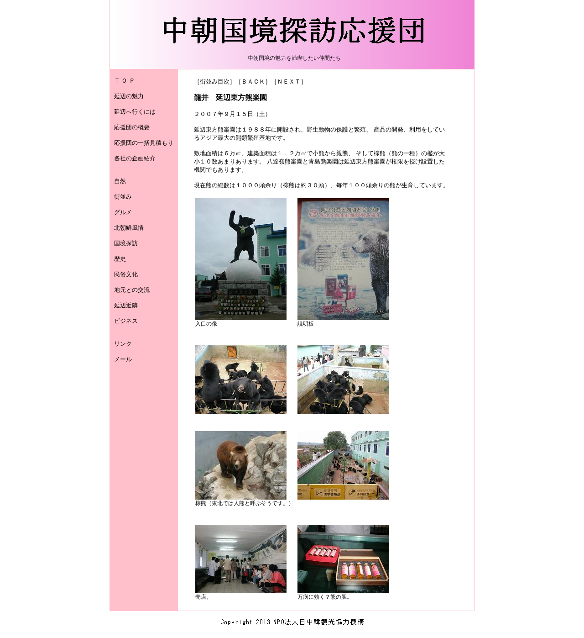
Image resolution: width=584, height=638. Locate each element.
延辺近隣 (126, 305)
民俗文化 (126, 274)
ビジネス (126, 320)
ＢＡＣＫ (253, 81)
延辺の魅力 (129, 96)
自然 (120, 181)
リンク (123, 343)
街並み (123, 196)
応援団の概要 (132, 127)
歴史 (120, 258)
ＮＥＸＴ (289, 81)
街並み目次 (214, 81)
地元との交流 (132, 289)
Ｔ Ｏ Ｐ (124, 80)
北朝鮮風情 (129, 227)
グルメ (123, 212)
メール (123, 359)
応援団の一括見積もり (143, 142)
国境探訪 (126, 243)
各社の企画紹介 (135, 158)
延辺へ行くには (135, 111)
